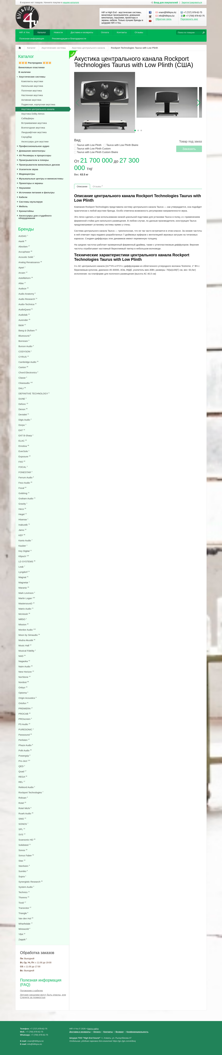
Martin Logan (26, 598)
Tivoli (22, 902)
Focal (22, 488)
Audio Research (27, 299)
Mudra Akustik (26, 640)
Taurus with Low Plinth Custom (94, 148)
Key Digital (25, 551)
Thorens (23, 897)
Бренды (26, 229)
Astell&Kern (25, 278)
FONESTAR (25, 472)
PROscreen (25, 719)
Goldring (23, 493)
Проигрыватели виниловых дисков (39, 164)
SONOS (23, 824)
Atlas (22, 283)
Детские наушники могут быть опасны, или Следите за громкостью (43, 996)
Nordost (23, 682)
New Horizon (26, 671)
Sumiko (23, 871)
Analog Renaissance (30, 262)
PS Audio (24, 724)
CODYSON (25, 351)
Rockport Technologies (30, 792)
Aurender (24, 320)
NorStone (24, 677)
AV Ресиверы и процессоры (35, 155)
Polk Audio (25, 750)
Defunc (23, 404)
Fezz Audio (25, 482)
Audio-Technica (27, 304)
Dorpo (22, 425)
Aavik (22, 241)
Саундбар (26, 137)
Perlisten (24, 740)
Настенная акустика (32, 95)
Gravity (22, 503)
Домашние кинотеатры (32, 150)
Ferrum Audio (26, 477)
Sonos (22, 850)
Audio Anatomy (26, 293)
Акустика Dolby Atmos (32, 113)
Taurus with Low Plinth (89, 145)
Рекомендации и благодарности (69, 38)
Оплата (105, 32)
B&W (22, 325)
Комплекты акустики (32, 81)
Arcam (22, 272)
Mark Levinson (26, 593)
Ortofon (23, 703)
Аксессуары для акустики (34, 141)
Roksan (23, 797)
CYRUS (23, 356)
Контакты (122, 32)
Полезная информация (31, 38)
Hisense (23, 519)
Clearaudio (25, 383)
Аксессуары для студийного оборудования (34, 216)
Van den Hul (25, 918)
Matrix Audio (25, 608)
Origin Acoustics (27, 698)
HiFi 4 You (24, 32)
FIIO (21, 461)
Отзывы (139, 32)
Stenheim (24, 866)
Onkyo (22, 687)
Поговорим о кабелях (31, 990)
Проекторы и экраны (31, 183)
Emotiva (23, 446)
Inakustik (24, 524)
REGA (22, 776)
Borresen (23, 341)
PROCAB (24, 713)
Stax (21, 860)
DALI (22, 388)
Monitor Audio (27, 629)
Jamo (22, 530)
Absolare (24, 246)
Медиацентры (27, 174)
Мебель (23, 206)
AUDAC (23, 236)
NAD (22, 656)
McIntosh (24, 614)
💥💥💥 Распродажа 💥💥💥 (34, 62)
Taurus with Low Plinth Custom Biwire (97, 152)
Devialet (23, 414)
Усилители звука (28, 169)
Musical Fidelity (27, 650)
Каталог (41, 32)
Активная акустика (31, 100)
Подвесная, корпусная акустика (38, 104)
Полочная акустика (31, 90)
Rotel (22, 803)
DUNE (22, 398)
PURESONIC (26, 729)
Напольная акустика (32, 86)
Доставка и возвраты (82, 32)
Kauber (22, 545)
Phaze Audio (25, 745)
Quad (22, 771)
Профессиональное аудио (34, 146)
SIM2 (22, 818)
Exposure (24, 456)
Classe (22, 377)
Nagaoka (24, 661)
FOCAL (23, 467)
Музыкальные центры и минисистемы (41, 178)
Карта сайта (93, 1029)
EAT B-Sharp (25, 435)
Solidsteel (24, 845)
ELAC (22, 440)
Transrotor (24, 908)
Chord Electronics (28, 372)
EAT (21, 430)
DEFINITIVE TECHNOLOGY (33, 393)
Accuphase (25, 251)
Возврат (120, 1032)
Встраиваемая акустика (34, 123)
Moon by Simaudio (29, 635)
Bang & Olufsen (27, 330)
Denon (22, 409)
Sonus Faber (26, 855)
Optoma (23, 692)
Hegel (22, 514)
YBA (21, 934)
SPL (21, 829)
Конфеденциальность (137, 1032)
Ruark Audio (25, 813)
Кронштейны (26, 211)
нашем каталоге (71, 2)
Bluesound (24, 335)
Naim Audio (25, 666)
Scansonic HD (26, 839)
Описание (82, 186)
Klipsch (23, 556)
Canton (23, 367)
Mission (23, 624)
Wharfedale (25, 923)
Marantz (23, 587)
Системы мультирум (31, 201)
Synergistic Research (30, 881)
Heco (22, 509)
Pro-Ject (24, 761)
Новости (58, 32)
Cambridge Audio (28, 362)
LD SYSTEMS (26, 561)
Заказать (189, 149)
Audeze (23, 288)
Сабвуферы (27, 118)
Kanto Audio (25, 540)
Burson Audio (26, 346)
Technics (24, 892)
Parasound (25, 734)
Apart (21, 267)
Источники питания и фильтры (37, 192)
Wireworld (24, 929)
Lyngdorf (24, 572)
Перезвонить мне (189, 19)
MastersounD (26, 603)
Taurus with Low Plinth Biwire (122, 145)
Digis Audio (24, 419)
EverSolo (23, 451)
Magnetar (24, 582)
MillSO (22, 619)
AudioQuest (25, 309)
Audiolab (24, 314)
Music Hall (24, 645)
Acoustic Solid (26, 257)
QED (21, 766)
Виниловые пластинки (31, 67)
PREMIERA (25, 708)
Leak (21, 566)
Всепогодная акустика (33, 127)
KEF (21, 535)
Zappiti (22, 939)
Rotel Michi (24, 808)
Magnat (23, 577)
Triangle (23, 913)
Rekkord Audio (26, 787)
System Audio (26, 887)
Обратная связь (163, 19)
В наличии (24, 72)
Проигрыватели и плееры (34, 160)
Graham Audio (26, 498)
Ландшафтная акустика (34, 132)
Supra (22, 876)
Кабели (23, 197)
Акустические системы (32, 76)
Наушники (25, 188)
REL (21, 782)
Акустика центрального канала (37, 109)
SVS (21, 834)
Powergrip (24, 755)
